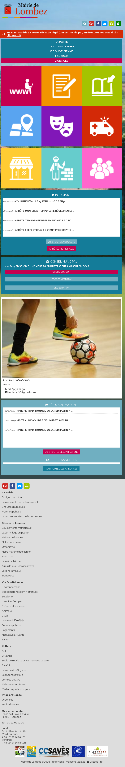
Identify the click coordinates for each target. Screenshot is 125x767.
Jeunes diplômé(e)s (13, 620)
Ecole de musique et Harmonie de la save (25, 660)
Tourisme (7, 556)
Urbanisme (8, 547)
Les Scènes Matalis (12, 674)
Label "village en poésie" (15, 532)
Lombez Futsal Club (16, 380)
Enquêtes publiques (13, 506)
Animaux (7, 610)
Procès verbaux (61, 279)
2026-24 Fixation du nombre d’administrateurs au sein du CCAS (47, 266)
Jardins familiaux (11, 570)
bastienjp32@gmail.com (22, 392)
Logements (8, 630)
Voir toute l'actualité (61, 242)
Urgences (7, 699)
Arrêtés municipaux (61, 248)
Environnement (11, 587)
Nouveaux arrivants (13, 634)
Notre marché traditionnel (16, 551)
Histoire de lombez (12, 537)
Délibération (61, 287)
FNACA (6, 665)
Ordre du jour (61, 272)
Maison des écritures (13, 684)
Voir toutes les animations (61, 452)
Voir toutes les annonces (61, 468)
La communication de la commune (22, 516)
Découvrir (61, 46)
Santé (5, 639)
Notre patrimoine (11, 542)
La (61, 41)
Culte (5, 615)
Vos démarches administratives (19, 591)
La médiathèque (11, 561)
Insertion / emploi (12, 601)
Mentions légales (75, 761)
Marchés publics (11, 511)
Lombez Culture (11, 679)
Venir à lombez (10, 704)
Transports (8, 575)
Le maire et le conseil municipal (20, 502)
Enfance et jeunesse (13, 606)
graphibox (58, 761)
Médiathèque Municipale (16, 689)
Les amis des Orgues (13, 670)
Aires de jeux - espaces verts (18, 566)
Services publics (11, 625)
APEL (5, 651)
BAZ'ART (7, 655)
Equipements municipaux (17, 527)
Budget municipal (12, 497)
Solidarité (7, 596)
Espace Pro (94, 761)
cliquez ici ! (14, 35)
